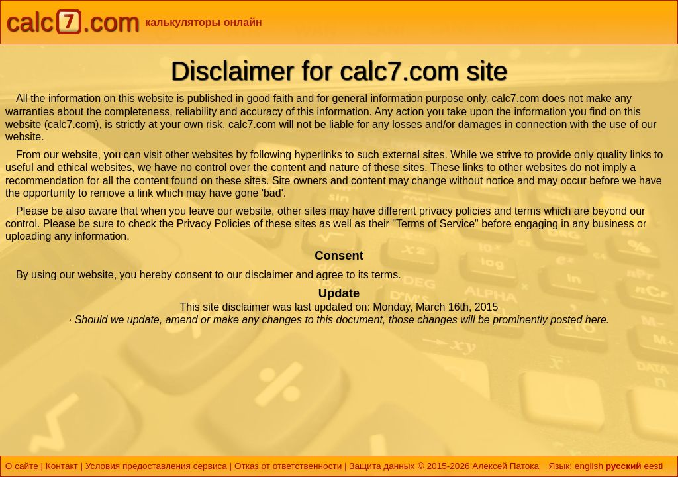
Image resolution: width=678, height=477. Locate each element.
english (589, 466)
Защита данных (381, 466)
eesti (653, 466)
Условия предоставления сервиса (156, 466)
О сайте (21, 466)
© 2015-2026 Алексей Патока (478, 466)
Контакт (62, 466)
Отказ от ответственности (288, 466)
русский (624, 466)
